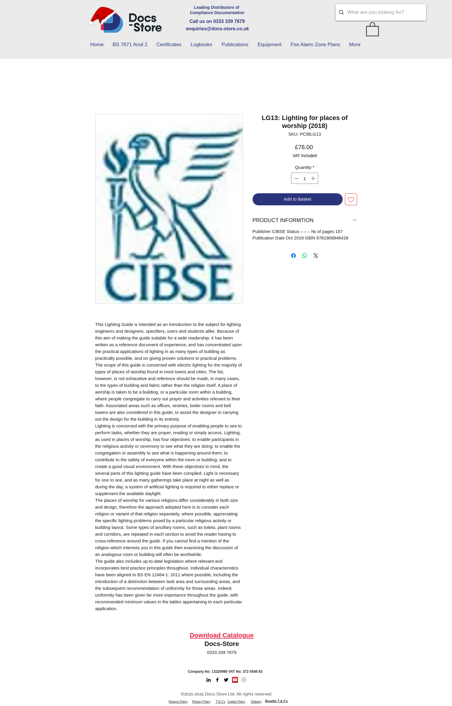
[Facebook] (217, 680)
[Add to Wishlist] (351, 199)
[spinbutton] (305, 178)
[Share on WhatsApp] (304, 255)
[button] (372, 28)
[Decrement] (296, 178)
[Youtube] (235, 680)
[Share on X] (315, 255)
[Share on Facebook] (293, 255)
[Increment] (314, 178)
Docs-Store (221, 643)
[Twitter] (226, 680)
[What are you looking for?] (380, 12)
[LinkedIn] (208, 680)
